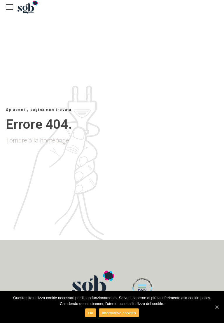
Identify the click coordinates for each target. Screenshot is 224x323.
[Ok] (217, 307)
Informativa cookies (119, 313)
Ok (90, 313)
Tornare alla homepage (37, 140)
